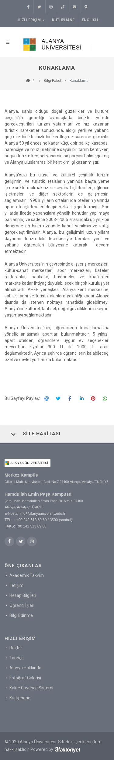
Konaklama (79, 81)
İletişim (16, 585)
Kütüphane (63, 20)
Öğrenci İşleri (21, 605)
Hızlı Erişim (31, 20)
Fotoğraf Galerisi (25, 677)
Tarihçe (16, 657)
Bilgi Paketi (53, 81)
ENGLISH (90, 20)
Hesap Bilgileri (22, 595)
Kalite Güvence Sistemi (31, 687)
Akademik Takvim (26, 575)
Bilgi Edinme (21, 615)
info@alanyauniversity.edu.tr (42, 513)
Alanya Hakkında (25, 667)
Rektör (15, 647)
